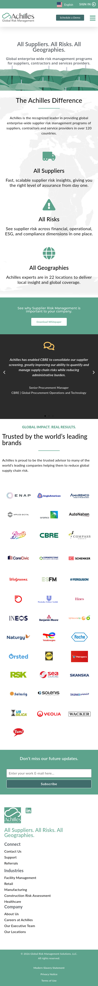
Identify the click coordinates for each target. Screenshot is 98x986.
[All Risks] (49, 204)
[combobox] (65, 4)
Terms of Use (49, 980)
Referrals (11, 863)
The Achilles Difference (49, 100)
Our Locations (15, 932)
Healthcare (12, 901)
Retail (8, 884)
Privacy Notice (48, 974)
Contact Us (12, 851)
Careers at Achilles (18, 920)
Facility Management (20, 878)
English (65, 4)
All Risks (49, 219)
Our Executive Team (19, 926)
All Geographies (49, 267)
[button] (4, 372)
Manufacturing (15, 889)
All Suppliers (49, 170)
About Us (11, 914)
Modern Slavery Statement (48, 967)
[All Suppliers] (49, 156)
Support (10, 857)
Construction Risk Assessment (27, 895)
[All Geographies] (49, 253)
